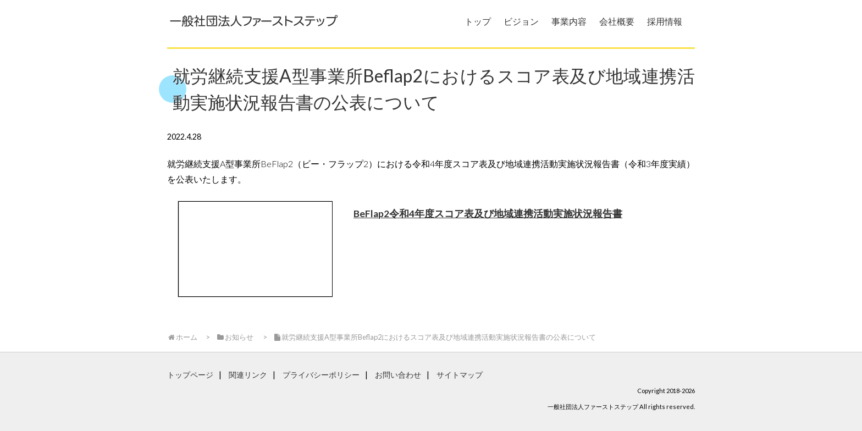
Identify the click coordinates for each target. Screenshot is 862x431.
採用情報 (664, 21)
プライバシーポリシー (321, 374)
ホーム (182, 337)
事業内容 (569, 21)
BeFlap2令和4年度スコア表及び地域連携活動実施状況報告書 (487, 213)
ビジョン (521, 21)
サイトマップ (459, 374)
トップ (478, 21)
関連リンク (248, 374)
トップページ (190, 374)
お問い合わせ (398, 374)
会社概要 (616, 21)
